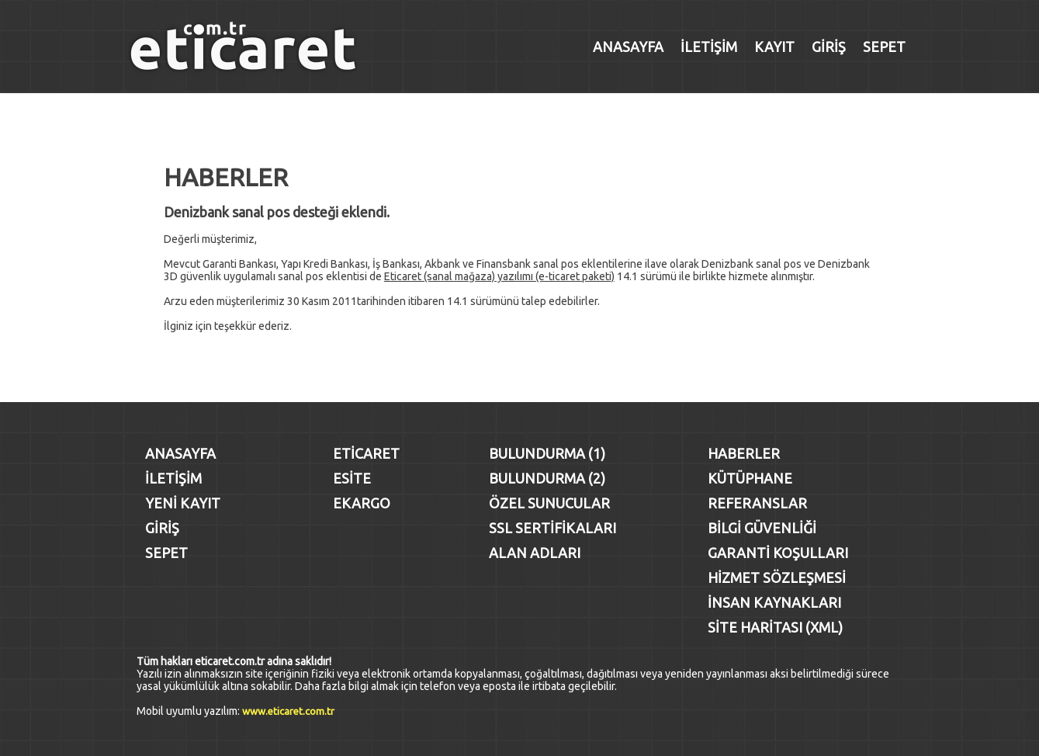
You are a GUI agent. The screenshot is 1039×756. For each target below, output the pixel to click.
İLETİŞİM (709, 46)
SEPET (884, 46)
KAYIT (774, 46)
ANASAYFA (628, 46)
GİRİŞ (829, 46)
